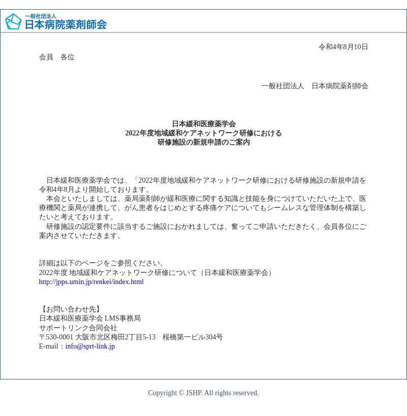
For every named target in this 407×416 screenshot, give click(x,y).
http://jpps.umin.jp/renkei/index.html (91, 282)
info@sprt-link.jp (90, 346)
